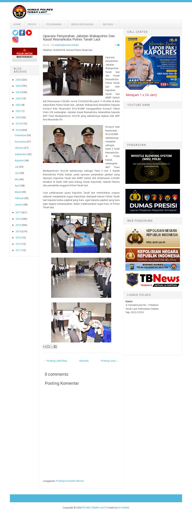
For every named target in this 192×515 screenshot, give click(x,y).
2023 (18, 98)
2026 (18, 79)
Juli (17, 166)
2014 (18, 231)
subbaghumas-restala (67, 45)
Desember (20, 135)
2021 (18, 111)
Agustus (19, 160)
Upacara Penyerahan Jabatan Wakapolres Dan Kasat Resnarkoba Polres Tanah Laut (79, 38)
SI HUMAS (123, 507)
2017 (18, 212)
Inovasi (108, 24)
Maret (18, 192)
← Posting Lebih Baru (55, 360)
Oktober (19, 147)
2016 (18, 218)
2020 (18, 117)
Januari (19, 204)
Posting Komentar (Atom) (70, 481)
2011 (18, 250)
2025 (18, 85)
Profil (32, 24)
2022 (18, 104)
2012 (18, 244)
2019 (18, 123)
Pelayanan (53, 24)
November (20, 141)
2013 (18, 237)
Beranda (84, 360)
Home (17, 24)
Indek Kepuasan (82, 24)
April (17, 185)
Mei (17, 179)
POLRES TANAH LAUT (94, 507)
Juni (17, 173)
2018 (18, 130)
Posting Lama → (110, 360)
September (21, 154)
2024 (18, 92)
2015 (18, 225)
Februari (19, 198)
